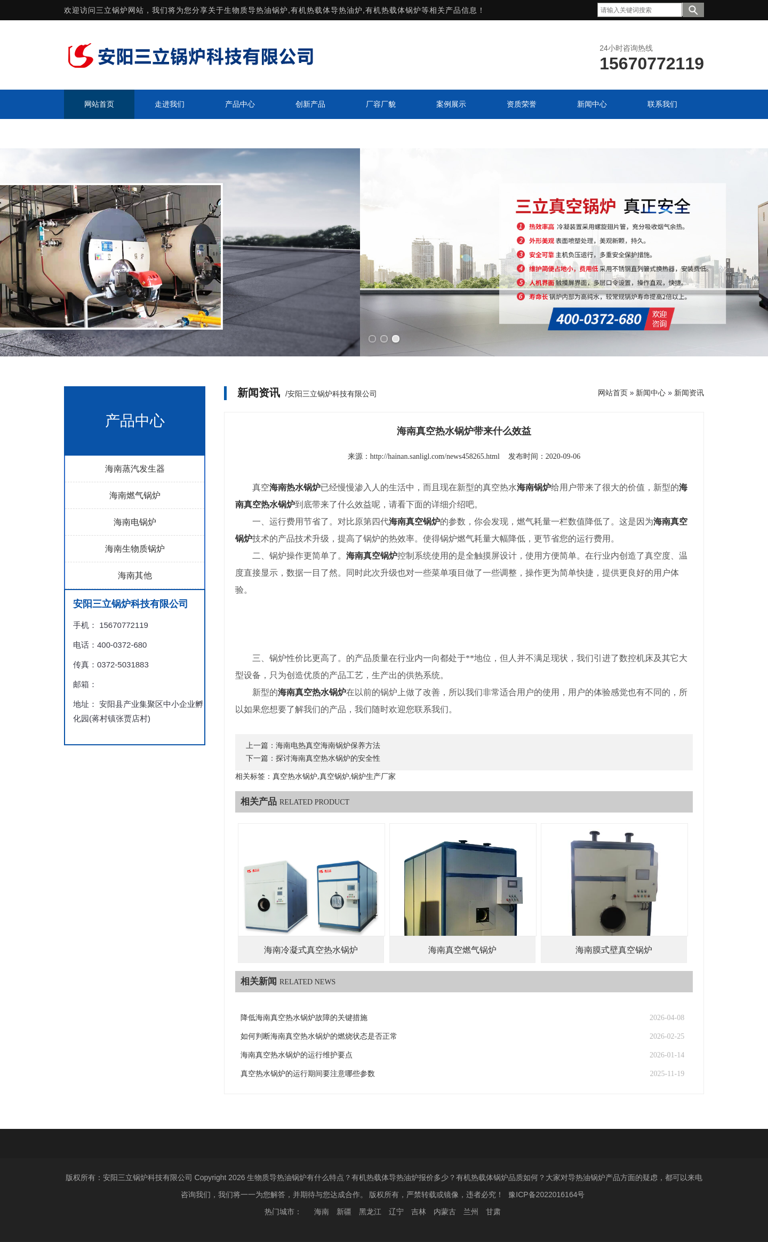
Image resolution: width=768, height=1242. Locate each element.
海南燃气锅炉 (135, 495)
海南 (321, 1211)
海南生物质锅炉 (135, 548)
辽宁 (396, 1211)
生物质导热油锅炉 (256, 10)
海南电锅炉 (135, 522)
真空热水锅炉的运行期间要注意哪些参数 (308, 1074)
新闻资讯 (689, 392)
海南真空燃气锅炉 (462, 949)
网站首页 (613, 392)
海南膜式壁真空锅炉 (613, 949)
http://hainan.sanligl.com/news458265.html (435, 456)
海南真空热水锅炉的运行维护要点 (297, 1055)
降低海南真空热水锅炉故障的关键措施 (304, 1018)
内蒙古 (445, 1211)
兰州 (470, 1211)
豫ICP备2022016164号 (546, 1194)
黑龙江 (370, 1211)
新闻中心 (651, 392)
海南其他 (135, 575)
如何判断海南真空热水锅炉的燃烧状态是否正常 (319, 1036)
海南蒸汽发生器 (135, 468)
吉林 (418, 1211)
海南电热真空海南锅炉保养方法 (328, 746)
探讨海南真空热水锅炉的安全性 (328, 758)
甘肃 (493, 1211)
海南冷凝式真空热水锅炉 (311, 949)
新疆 (344, 1211)
